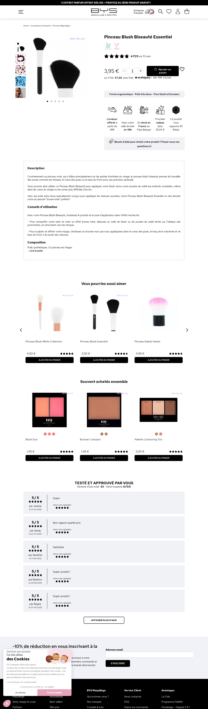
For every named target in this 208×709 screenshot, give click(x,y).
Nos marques (94, 701)
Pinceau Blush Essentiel (94, 341)
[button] (7, 703)
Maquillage (18, 696)
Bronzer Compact (90, 439)
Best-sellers (56, 701)
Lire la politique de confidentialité (21, 682)
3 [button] (55, 101)
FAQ (126, 701)
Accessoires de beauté (41, 25)
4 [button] (59, 101)
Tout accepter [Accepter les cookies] (54, 692)
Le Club (166, 696)
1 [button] (47, 101)
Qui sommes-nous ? (98, 696)
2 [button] (51, 101)
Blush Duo (32, 439)
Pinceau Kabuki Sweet (147, 341)
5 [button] (63, 101)
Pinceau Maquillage (61, 25)
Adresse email (114, 649)
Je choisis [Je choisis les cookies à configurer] (20, 692)
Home (26, 25)
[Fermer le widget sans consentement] (18, 651)
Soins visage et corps (24, 701)
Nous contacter (132, 696)
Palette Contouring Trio (148, 439)
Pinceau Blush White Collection (44, 341)
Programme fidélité (172, 701)
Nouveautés (56, 696)
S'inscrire (118, 663)
